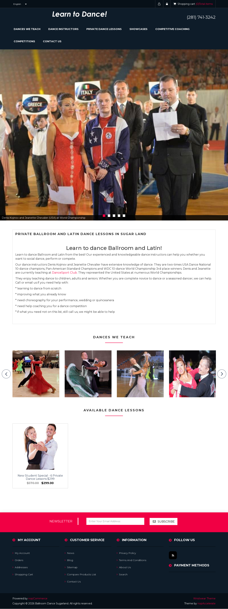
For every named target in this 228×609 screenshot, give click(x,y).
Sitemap (71, 567)
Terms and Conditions (131, 560)
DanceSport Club (64, 272)
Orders (17, 560)
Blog (69, 560)
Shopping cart (22, 574)
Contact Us (52, 41)
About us (124, 567)
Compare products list (80, 574)
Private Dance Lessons (104, 29)
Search (122, 574)
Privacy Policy (126, 553)
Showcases (138, 29)
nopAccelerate (207, 603)
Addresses (20, 567)
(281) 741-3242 (201, 17)
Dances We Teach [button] (27, 29)
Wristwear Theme (204, 598)
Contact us (73, 581)
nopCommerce (37, 598)
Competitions (24, 41)
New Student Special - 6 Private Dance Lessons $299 (36, 470)
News (69, 553)
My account (21, 553)
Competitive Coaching (172, 29)
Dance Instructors (63, 29)
